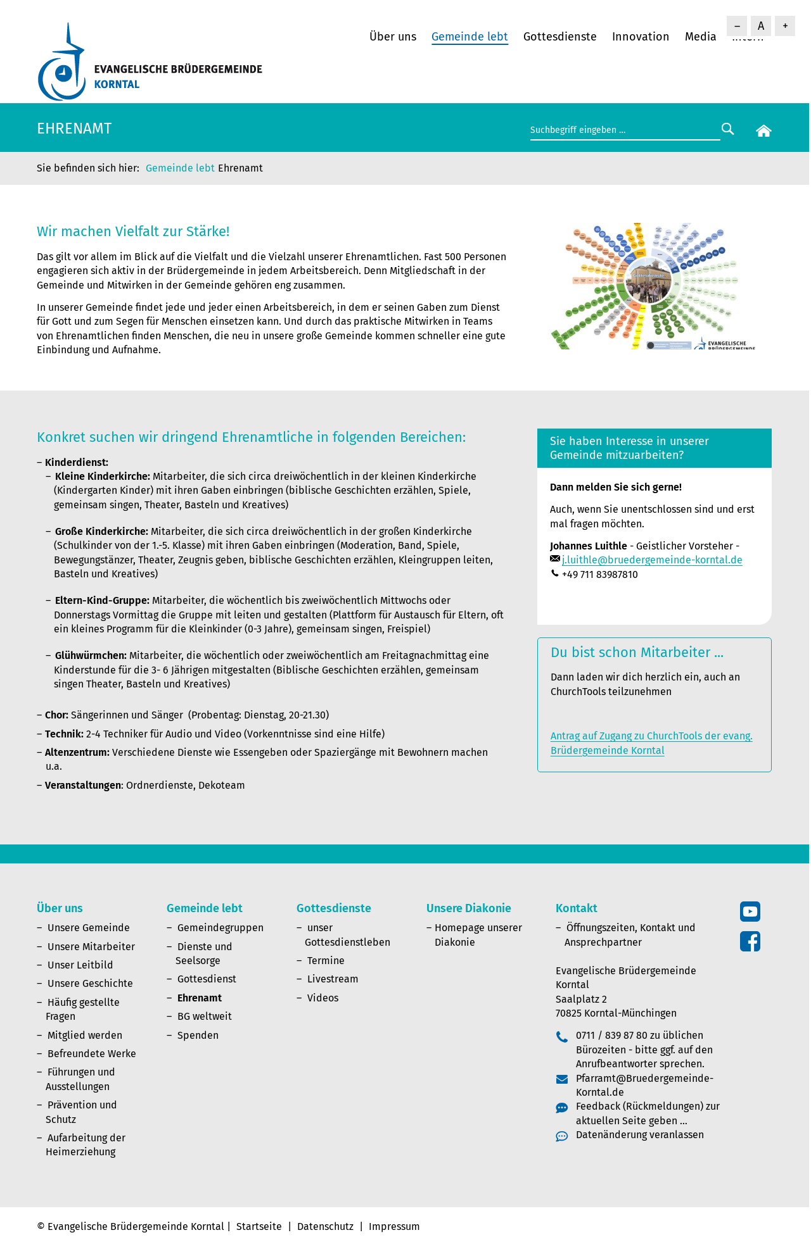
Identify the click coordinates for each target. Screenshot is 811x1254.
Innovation (641, 37)
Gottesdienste (560, 37)
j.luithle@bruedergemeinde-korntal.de (652, 560)
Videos (322, 998)
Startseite (259, 1226)
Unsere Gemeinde (89, 928)
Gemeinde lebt (469, 37)
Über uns (392, 37)
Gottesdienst (206, 979)
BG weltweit (204, 1016)
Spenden (198, 1035)
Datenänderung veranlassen (640, 1135)
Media (701, 37)
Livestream (333, 979)
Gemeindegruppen (220, 928)
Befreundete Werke (92, 1054)
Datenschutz (325, 1226)
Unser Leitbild (80, 965)
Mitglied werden (85, 1035)
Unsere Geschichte (90, 983)
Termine (326, 961)
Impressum (394, 1226)
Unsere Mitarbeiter (91, 947)
